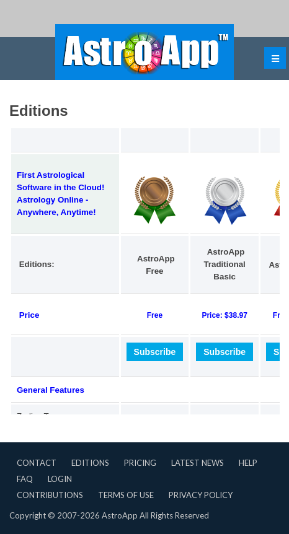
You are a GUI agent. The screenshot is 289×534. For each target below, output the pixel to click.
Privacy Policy (201, 495)
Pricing (140, 463)
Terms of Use (126, 495)
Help (248, 463)
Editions (90, 463)
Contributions (50, 495)
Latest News (197, 463)
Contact (36, 463)
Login (60, 479)
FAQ (25, 479)
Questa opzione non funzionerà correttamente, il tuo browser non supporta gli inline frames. (144, 259)
